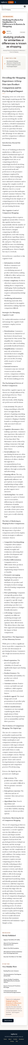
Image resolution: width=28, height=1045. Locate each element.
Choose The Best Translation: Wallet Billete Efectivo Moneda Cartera (12, 981)
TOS (17, 1041)
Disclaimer (21, 1039)
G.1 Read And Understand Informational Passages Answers (12, 991)
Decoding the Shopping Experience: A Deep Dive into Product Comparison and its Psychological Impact (14, 64)
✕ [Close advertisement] (24, 6)
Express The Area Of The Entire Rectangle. (12, 986)
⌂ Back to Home (8, 1020)
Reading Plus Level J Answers (11, 971)
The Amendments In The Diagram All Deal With (12, 975)
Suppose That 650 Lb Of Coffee (12, 939)
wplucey (4, 2)
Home (5, 1039)
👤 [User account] (15, 2)
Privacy (12, 1041)
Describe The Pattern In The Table (13, 956)
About (10, 1039)
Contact (15, 1039)
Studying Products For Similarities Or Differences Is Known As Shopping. (13, 1003)
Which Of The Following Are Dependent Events (11, 943)
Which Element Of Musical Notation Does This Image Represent (13, 952)
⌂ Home (11, 2)
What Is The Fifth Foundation (11, 948)
